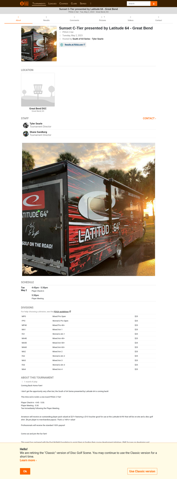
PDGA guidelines (61, 311)
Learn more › (28, 460)
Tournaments (38, 3)
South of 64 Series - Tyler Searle (87, 39)
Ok (25, 471)
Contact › (149, 118)
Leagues (52, 3)
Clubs (74, 3)
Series (83, 3)
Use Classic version (142, 471)
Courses (63, 3)
